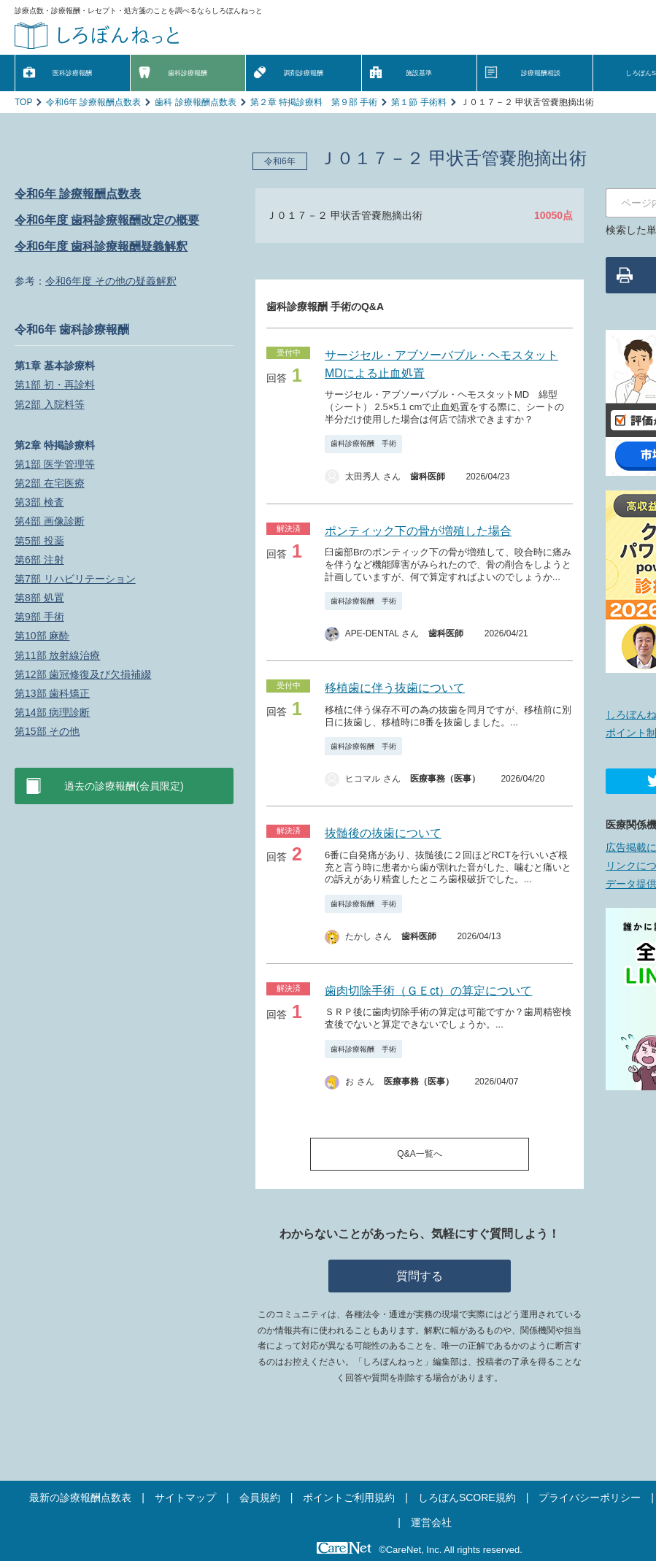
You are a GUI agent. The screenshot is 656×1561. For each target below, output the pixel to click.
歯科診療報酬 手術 (363, 443)
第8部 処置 (39, 598)
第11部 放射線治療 (57, 655)
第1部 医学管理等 (55, 464)
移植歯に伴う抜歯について (395, 688)
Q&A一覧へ (419, 1154)
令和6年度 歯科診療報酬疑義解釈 (101, 246)
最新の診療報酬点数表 (80, 1497)
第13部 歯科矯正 (52, 693)
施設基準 (419, 73)
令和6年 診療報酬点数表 (93, 102)
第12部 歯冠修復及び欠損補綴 (83, 674)
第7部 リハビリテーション (75, 579)
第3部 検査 (39, 502)
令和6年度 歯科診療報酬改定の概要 (107, 220)
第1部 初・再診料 (55, 384)
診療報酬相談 (540, 73)
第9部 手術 (39, 617)
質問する (419, 1276)
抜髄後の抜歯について (383, 833)
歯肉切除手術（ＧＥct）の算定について (428, 990)
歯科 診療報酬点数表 (195, 102)
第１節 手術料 (418, 102)
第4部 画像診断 (50, 521)
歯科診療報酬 (187, 73)
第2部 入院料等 (50, 404)
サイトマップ (185, 1497)
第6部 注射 (39, 560)
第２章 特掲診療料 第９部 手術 (314, 102)
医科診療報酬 (72, 73)
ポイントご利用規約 (349, 1497)
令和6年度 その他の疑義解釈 (111, 281)
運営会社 (431, 1522)
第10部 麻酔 (42, 635)
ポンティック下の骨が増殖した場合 (418, 531)
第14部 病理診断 (52, 712)
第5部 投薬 (39, 541)
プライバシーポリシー (590, 1497)
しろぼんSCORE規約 (467, 1497)
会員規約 (259, 1497)
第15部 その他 (47, 731)
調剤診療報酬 (303, 73)
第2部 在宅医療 (50, 483)
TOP (23, 102)
